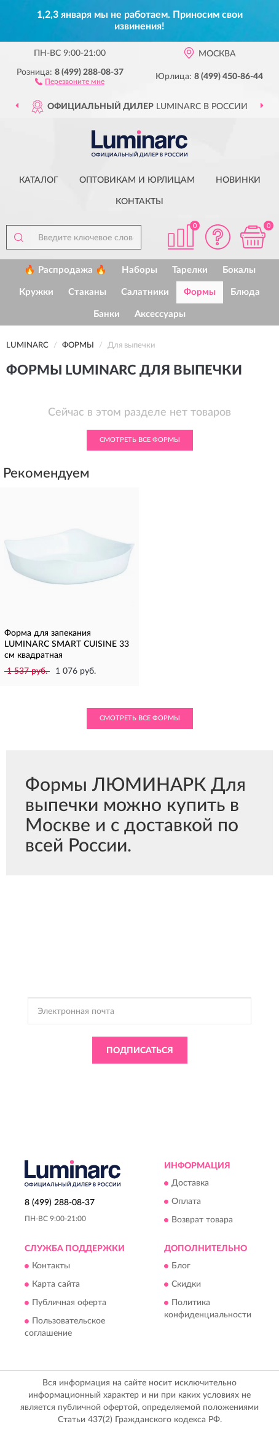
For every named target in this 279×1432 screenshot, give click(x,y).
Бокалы (239, 270)
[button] (69, 81)
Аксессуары (160, 314)
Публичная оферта (69, 1303)
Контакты (139, 201)
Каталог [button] (38, 180)
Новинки (238, 180)
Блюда (245, 292)
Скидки (186, 1285)
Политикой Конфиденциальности (196, 1077)
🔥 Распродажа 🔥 (65, 270)
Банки (106, 314)
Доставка (190, 1183)
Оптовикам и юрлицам (137, 180)
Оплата (186, 1201)
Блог (181, 1266)
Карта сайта (56, 1285)
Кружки (36, 292)
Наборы (139, 270)
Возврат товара (202, 1220)
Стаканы (87, 292)
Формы (200, 292)
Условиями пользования (120, 1088)
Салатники (145, 292)
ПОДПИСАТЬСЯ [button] (139, 1050)
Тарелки (190, 270)
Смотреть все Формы (140, 439)
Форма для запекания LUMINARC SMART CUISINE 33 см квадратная (66, 644)
